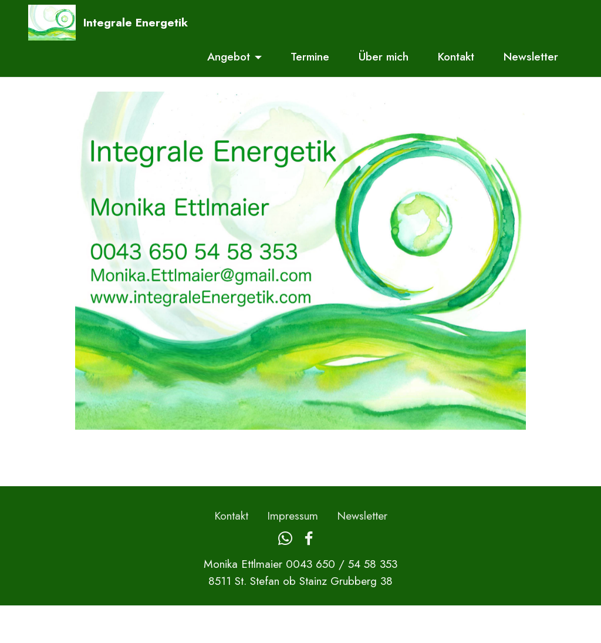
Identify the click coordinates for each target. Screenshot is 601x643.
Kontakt (456, 56)
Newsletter (531, 56)
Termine (310, 56)
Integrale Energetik (135, 22)
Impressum (292, 524)
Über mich (383, 56)
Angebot (228, 56)
